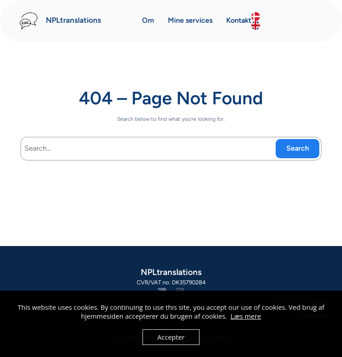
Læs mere (246, 316)
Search (297, 148)
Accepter (170, 336)
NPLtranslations (73, 20)
